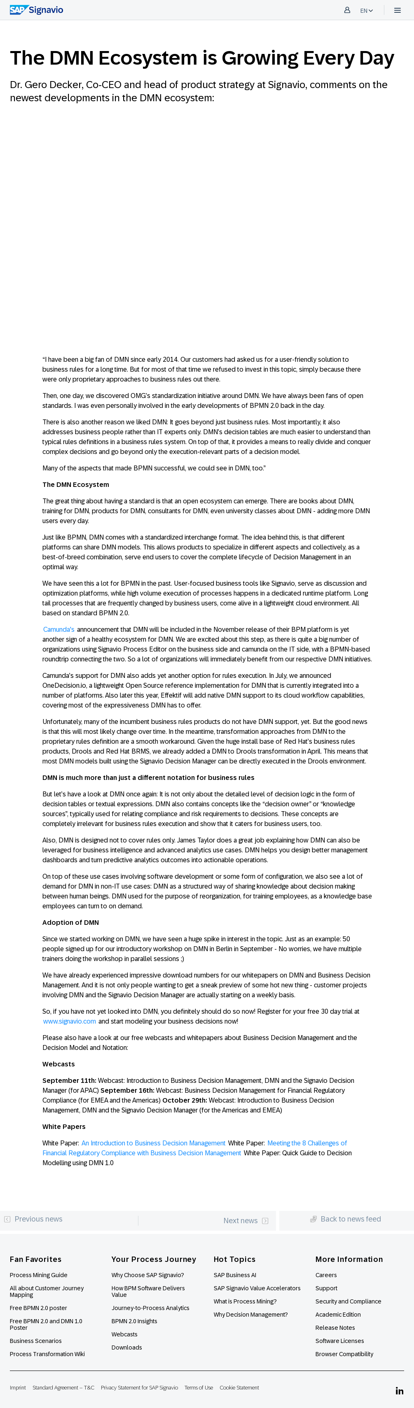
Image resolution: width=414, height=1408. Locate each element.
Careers (326, 1275)
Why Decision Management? (251, 1314)
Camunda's (59, 629)
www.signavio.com (69, 1021)
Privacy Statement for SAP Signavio (139, 1388)
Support (326, 1288)
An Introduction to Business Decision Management (154, 1143)
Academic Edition (338, 1314)
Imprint (18, 1388)
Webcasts (125, 1334)
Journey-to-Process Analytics (151, 1308)
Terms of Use (199, 1388)
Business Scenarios (36, 1341)
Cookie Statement (239, 1388)
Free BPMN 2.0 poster (38, 1308)
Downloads (127, 1347)
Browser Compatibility (344, 1354)
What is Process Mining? (245, 1301)
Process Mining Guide (39, 1275)
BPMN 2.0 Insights (134, 1321)
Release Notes (335, 1327)
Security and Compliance (348, 1301)
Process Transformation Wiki (47, 1354)
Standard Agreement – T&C (63, 1388)
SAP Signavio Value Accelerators (257, 1288)
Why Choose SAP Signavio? (148, 1275)
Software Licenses (340, 1341)
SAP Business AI (235, 1275)
